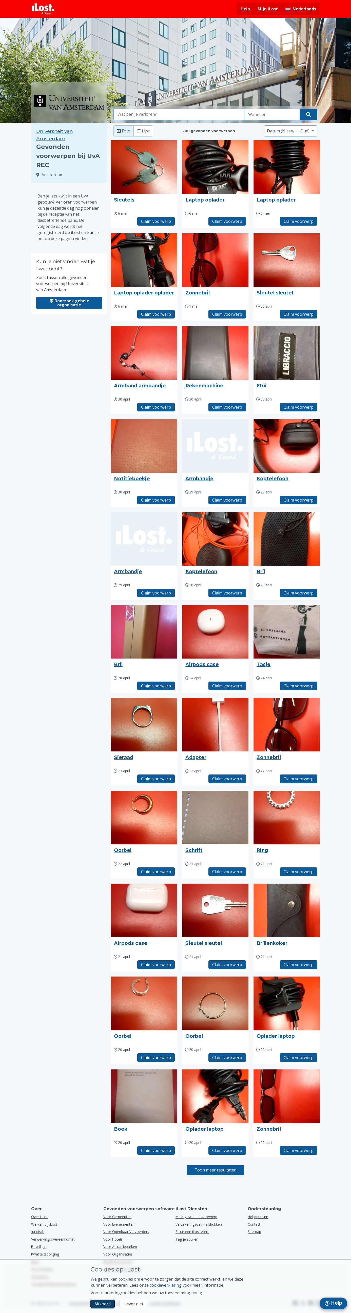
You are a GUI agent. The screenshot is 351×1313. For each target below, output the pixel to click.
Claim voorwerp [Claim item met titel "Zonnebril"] (227, 314)
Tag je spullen (186, 1239)
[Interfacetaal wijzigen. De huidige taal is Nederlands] (301, 9)
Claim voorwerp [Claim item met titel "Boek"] (156, 1150)
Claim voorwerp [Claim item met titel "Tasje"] (299, 686)
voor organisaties (118, 1254)
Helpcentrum (258, 1216)
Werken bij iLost (44, 1224)
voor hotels (113, 1239)
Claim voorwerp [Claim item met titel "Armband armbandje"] (156, 407)
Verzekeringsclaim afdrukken (198, 1224)
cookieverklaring (166, 1285)
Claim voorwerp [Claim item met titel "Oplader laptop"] (299, 1057)
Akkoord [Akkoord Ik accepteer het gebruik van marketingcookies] (102, 1304)
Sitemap (254, 1231)
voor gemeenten (117, 1216)
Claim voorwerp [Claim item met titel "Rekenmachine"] (227, 407)
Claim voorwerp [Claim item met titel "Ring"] (299, 871)
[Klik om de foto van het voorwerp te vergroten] (144, 167)
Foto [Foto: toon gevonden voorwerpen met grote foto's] (123, 131)
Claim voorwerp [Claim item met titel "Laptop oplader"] (227, 221)
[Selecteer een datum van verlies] (272, 114)
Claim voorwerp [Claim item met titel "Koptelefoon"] (299, 500)
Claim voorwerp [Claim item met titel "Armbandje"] (227, 500)
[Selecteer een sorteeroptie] (290, 130)
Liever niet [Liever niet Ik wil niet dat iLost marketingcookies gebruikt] (133, 1304)
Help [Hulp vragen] (245, 9)
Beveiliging (39, 1246)
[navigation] (333, 1303)
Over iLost (39, 1216)
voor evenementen (118, 1224)
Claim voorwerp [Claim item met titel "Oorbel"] (156, 871)
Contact (254, 1224)
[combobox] (179, 114)
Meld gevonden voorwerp (196, 1216)
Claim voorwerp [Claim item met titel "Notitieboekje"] (156, 500)
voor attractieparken (120, 1246)
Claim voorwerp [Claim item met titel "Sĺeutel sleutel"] (299, 314)
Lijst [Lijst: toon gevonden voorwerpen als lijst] (143, 131)
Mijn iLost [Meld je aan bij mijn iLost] (268, 9)
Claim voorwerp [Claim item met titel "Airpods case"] (227, 686)
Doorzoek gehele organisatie (69, 303)
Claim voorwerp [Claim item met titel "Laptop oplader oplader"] (156, 314)
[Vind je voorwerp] (308, 114)
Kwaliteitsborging (45, 1254)
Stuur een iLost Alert (192, 1231)
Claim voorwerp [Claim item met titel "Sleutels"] (156, 221)
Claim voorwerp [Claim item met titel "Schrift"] (227, 871)
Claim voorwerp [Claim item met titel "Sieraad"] (156, 779)
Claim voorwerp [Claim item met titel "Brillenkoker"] (299, 964)
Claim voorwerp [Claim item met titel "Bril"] (299, 593)
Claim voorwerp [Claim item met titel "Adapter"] (227, 779)
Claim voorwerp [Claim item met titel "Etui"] (299, 407)
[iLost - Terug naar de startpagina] (43, 8)
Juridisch (37, 1231)
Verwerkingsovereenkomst (53, 1239)
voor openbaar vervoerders (126, 1231)
